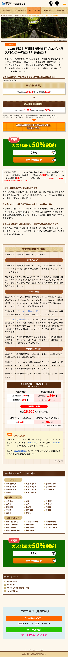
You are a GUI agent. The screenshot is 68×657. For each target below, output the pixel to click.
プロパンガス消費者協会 (37, 653)
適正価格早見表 (12, 582)
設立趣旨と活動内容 (21, 10)
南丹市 (9, 504)
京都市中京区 (51, 484)
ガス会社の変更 (7, 10)
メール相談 (34, 630)
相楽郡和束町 (31, 531)
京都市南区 (50, 490)
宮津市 (48, 510)
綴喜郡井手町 (11, 528)
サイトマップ (27, 650)
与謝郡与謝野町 (52, 525)
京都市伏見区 (11, 484)
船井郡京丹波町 (12, 525)
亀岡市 (28, 507)
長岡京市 (49, 504)
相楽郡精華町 (51, 522)
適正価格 (57, 442)
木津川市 (49, 501)
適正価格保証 (47, 10)
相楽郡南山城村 (12, 522)
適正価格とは (11, 585)
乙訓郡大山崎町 (32, 522)
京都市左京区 (31, 490)
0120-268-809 (33, 618)
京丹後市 (29, 510)
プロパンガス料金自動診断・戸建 (18, 588)
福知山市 (9, 507)
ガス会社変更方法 (12, 591)
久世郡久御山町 (52, 528)
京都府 (24, 15)
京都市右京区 (31, 493)
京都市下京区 (11, 487)
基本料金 (32, 442)
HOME (3, 15)
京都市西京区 (11, 490)
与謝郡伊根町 (31, 525)
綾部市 (9, 513)
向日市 (28, 504)
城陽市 (28, 501)
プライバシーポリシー (38, 650)
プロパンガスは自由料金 (15, 319)
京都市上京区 (31, 487)
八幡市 (48, 507)
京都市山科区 (31, 484)
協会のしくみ (60, 10)
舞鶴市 (28, 513)
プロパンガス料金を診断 (27, 311)
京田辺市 (9, 501)
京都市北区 (10, 493)
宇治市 (9, 510)
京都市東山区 (51, 487)
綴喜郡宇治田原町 (13, 531)
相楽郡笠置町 (31, 528)
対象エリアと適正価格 (34, 10)
